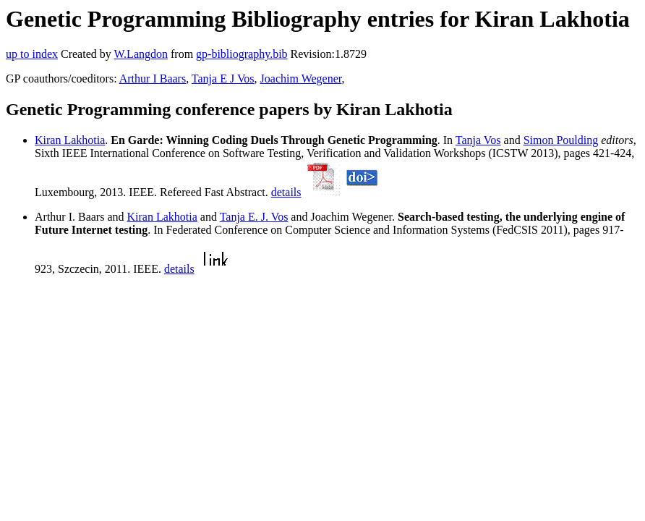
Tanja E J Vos (223, 78)
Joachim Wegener (301, 78)
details (286, 192)
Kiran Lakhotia (70, 140)
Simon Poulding (561, 140)
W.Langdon (141, 54)
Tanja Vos (478, 140)
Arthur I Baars (152, 78)
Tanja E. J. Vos (254, 217)
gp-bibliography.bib (242, 54)
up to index (32, 54)
